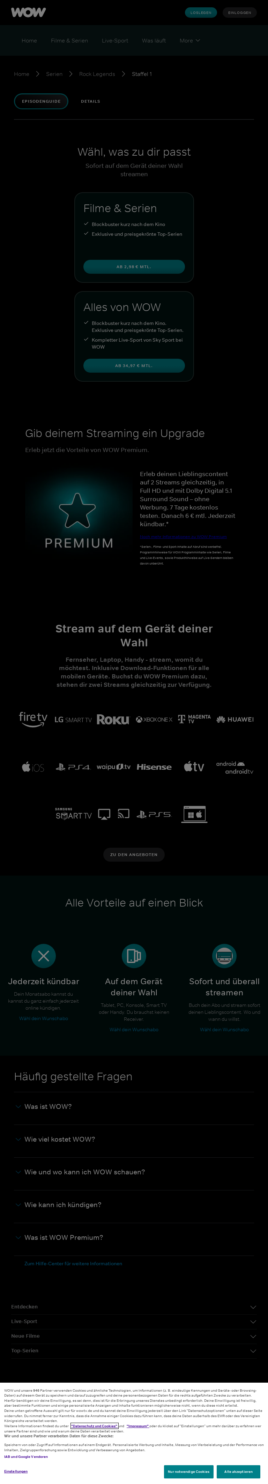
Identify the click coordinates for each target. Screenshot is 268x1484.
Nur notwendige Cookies (188, 1471)
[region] (134, 1433)
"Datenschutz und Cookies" (94, 1425)
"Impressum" (138, 1425)
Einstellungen (16, 1471)
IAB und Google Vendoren (26, 1456)
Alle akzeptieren (238, 1471)
